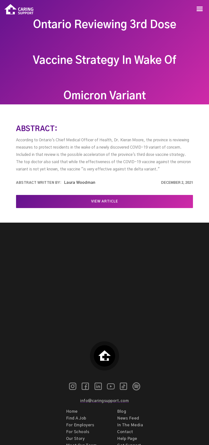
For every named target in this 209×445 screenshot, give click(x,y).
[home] (17, 9)
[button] (200, 9)
